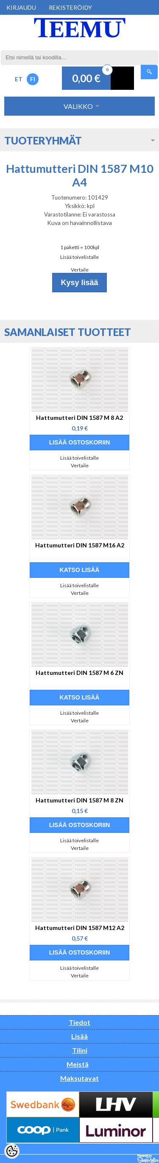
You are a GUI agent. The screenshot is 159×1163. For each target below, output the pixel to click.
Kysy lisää (79, 282)
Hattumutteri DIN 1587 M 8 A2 (79, 417)
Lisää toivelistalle (79, 257)
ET (18, 79)
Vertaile (80, 269)
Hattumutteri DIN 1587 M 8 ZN (79, 800)
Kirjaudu (21, 7)
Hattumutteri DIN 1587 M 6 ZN (79, 672)
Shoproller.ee (148, 1159)
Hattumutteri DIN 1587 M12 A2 (79, 927)
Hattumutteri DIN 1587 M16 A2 (79, 545)
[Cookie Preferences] (12, 1151)
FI (32, 79)
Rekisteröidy (70, 7)
